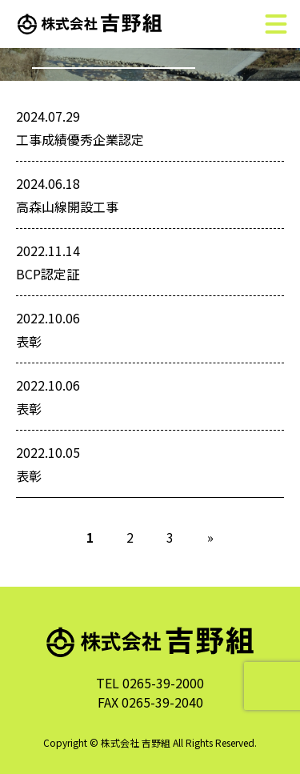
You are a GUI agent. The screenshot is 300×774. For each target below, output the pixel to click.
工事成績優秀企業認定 (80, 139)
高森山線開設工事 (67, 206)
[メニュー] (276, 24)
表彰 (29, 341)
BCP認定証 (47, 273)
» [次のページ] (210, 537)
